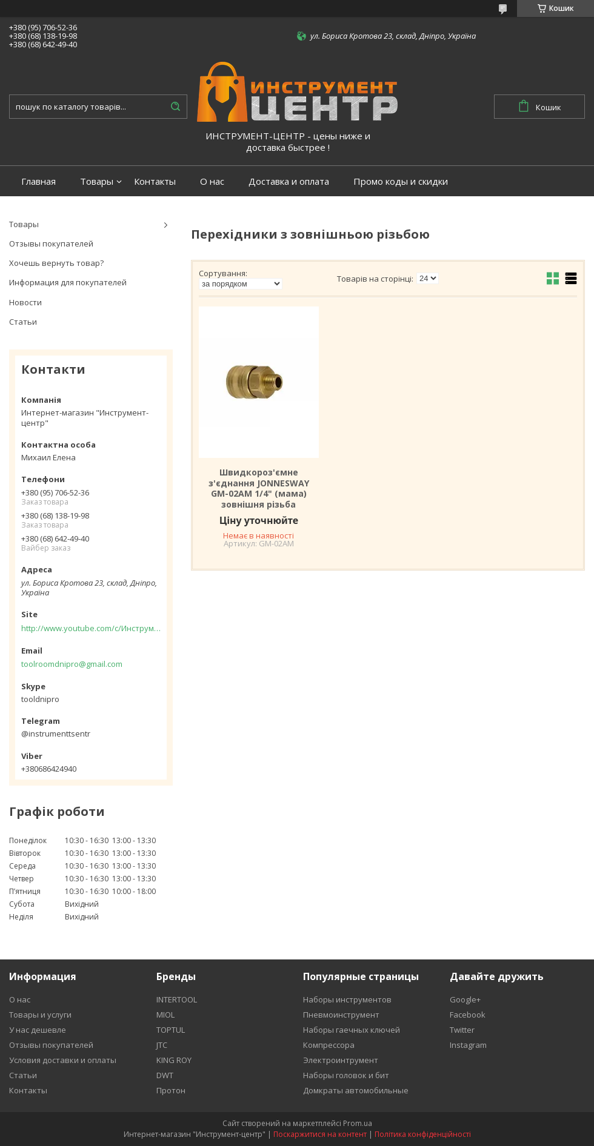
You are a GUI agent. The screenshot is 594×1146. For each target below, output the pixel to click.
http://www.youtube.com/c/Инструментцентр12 (91, 628)
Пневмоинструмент (341, 1014)
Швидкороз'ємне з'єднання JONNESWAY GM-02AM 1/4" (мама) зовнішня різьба (259, 488)
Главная (38, 181)
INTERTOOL (176, 999)
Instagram (468, 1044)
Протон (170, 1090)
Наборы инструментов (347, 999)
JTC (161, 1044)
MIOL (165, 1014)
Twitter (462, 1029)
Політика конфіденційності (423, 1134)
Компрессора (329, 1044)
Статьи (23, 321)
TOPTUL (170, 1029)
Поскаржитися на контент (320, 1134)
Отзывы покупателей (51, 243)
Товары (96, 181)
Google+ (465, 999)
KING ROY (174, 1060)
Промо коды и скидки (400, 181)
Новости (25, 302)
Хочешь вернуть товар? (56, 262)
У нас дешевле (37, 1029)
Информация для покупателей (68, 282)
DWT (164, 1075)
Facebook (468, 1014)
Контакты (155, 181)
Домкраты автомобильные (356, 1090)
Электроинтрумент (340, 1060)
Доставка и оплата (289, 181)
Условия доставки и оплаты (62, 1060)
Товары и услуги (40, 1014)
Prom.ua (357, 1123)
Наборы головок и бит (346, 1075)
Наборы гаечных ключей (351, 1029)
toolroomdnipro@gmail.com (71, 664)
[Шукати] (175, 106)
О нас (212, 181)
